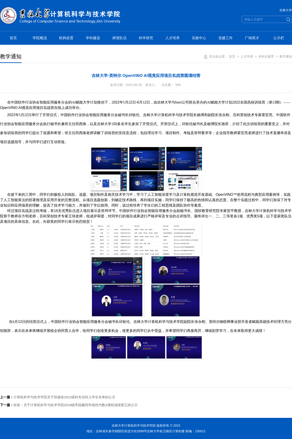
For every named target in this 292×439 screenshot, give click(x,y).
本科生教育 (266, 56)
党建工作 (225, 38)
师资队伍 (119, 38)
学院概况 (40, 38)
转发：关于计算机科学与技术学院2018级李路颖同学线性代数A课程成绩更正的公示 (69, 405)
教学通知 (285, 56)
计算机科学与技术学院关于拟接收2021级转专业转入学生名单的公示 (57, 397)
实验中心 (199, 38)
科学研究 (146, 38)
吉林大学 (285, 10)
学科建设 (93, 38)
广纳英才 (252, 38)
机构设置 (66, 38)
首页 (13, 38)
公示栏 (278, 38)
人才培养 (172, 38)
